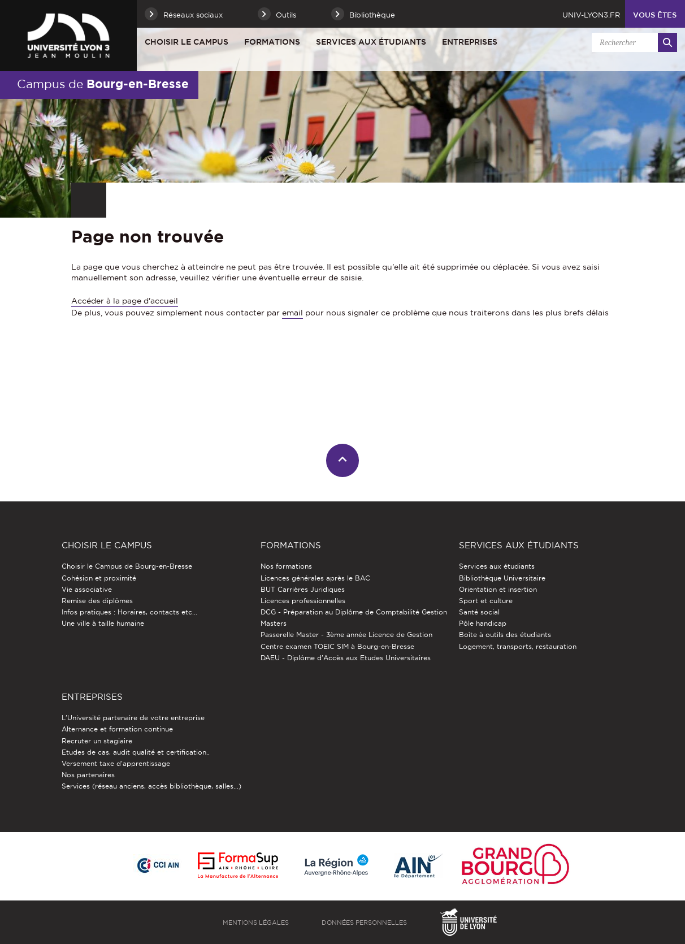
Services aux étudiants (371, 41)
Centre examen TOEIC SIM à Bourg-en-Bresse (337, 646)
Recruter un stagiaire (97, 740)
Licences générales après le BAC (315, 578)
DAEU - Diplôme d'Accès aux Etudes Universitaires (346, 657)
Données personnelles (364, 922)
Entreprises (469, 41)
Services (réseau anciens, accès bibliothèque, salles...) (151, 786)
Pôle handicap (482, 623)
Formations (272, 41)
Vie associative (87, 589)
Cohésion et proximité (99, 578)
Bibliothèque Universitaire (502, 578)
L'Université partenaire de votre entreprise (133, 717)
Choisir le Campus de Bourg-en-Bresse (127, 566)
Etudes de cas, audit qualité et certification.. (136, 752)
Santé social (479, 612)
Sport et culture (486, 600)
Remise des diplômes (97, 600)
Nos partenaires (88, 774)
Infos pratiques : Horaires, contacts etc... (129, 612)
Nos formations (286, 566)
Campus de (103, 83)
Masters (274, 623)
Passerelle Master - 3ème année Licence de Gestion (346, 634)
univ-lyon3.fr (591, 15)
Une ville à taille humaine (103, 623)
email (292, 312)
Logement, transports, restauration (517, 646)
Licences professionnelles (303, 600)
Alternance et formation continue (117, 729)
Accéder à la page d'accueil (124, 300)
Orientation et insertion (498, 589)
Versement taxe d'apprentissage (116, 763)
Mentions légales (256, 922)
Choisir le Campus (186, 41)
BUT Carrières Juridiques (303, 589)
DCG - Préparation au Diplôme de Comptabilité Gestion (354, 612)
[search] (632, 42)
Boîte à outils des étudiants (505, 634)
